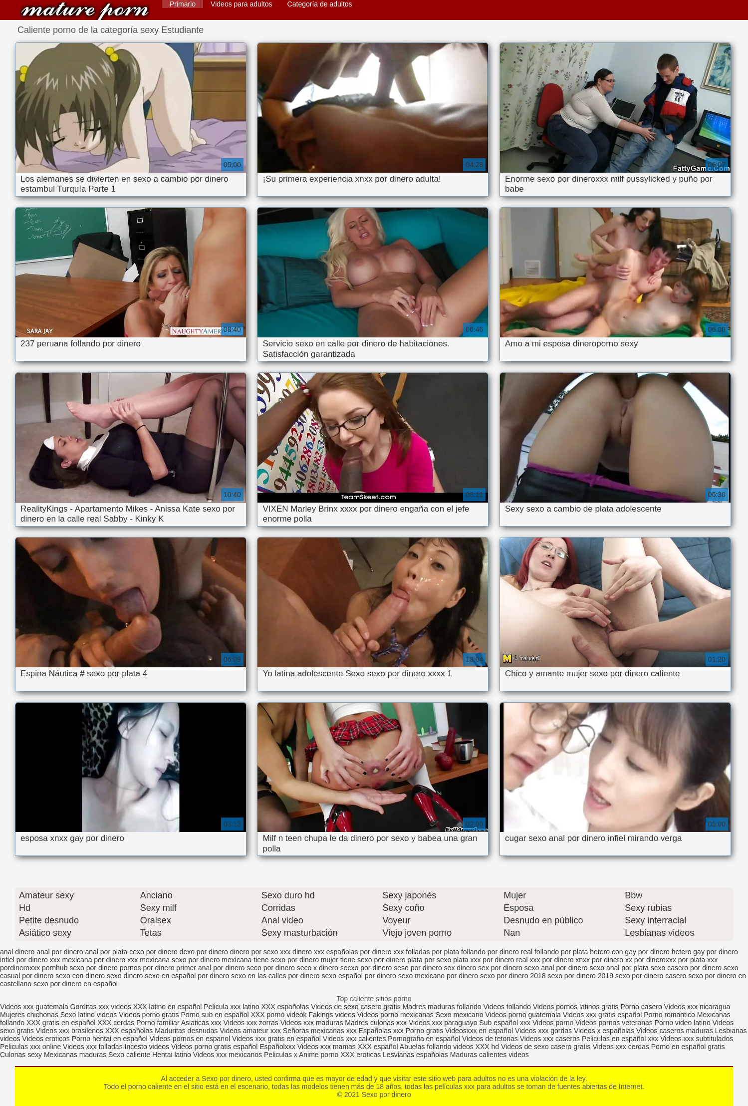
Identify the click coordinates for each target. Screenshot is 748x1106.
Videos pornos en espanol (190, 1039)
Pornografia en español (425, 1039)
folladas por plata (432, 952)
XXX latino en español (167, 1007)
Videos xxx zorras (251, 1023)
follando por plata (561, 952)
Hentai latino (171, 1055)
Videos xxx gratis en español (277, 1039)
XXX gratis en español (61, 1023)
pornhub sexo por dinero (80, 968)
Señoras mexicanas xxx (321, 1031)
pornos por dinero (147, 968)
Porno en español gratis (688, 1047)
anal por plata (106, 952)
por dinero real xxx (511, 960)
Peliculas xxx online (31, 1047)
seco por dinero (271, 968)
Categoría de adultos (319, 4)
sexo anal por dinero (556, 968)
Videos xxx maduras (312, 1023)
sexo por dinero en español (75, 984)
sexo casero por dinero (686, 968)
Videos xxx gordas (544, 1031)
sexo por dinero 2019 (580, 976)
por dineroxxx (655, 960)
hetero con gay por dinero (630, 952)
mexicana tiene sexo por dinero (270, 960)
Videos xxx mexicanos (228, 1055)
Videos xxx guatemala (34, 1007)
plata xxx (467, 960)
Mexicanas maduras (75, 1055)
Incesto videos (148, 1047)
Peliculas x (280, 1055)
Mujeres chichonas (29, 1015)
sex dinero (460, 968)
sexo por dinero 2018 (513, 976)
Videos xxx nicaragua (697, 1007)
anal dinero (17, 952)
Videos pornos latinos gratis (576, 1007)
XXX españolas (286, 1007)
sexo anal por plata (618, 968)
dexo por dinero (204, 952)
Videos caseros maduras (674, 1031)
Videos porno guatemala (523, 1015)
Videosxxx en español (479, 1031)
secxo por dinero (366, 968)
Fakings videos (332, 1015)
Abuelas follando (426, 1047)
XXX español (379, 1047)
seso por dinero (418, 968)
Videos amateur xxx (250, 1031)
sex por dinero (500, 968)
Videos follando (506, 1007)
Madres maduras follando (443, 1007)
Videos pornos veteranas (614, 1023)
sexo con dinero (80, 976)
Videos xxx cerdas (620, 1047)
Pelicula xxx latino (231, 1007)
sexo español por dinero (358, 976)
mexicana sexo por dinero (180, 960)
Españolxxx (278, 1047)
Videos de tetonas (490, 1039)
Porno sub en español (215, 1015)
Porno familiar (157, 1023)
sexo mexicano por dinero (438, 976)
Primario (183, 4)
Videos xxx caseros (550, 1039)
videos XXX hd (476, 1047)
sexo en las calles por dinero (275, 976)
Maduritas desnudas (186, 1031)
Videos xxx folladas (93, 1047)
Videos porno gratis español (215, 1047)
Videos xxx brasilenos (70, 1031)
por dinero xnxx (566, 960)
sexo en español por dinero (187, 976)
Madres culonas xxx (376, 1023)
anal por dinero (59, 952)
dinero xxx (308, 952)
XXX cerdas (116, 1023)
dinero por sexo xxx (260, 952)
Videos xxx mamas (326, 1047)
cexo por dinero (153, 952)
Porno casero (642, 1007)
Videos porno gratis (149, 1015)
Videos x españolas (605, 1031)
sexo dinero (125, 976)
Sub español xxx (505, 1023)
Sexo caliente (129, 1055)
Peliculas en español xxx (621, 1039)
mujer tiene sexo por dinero (363, 960)
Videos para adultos (241, 4)
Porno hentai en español (110, 1039)
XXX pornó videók (280, 1015)
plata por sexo (429, 960)
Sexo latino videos (88, 1015)
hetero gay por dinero (705, 952)
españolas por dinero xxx (365, 952)
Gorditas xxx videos (101, 1007)
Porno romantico (669, 1015)
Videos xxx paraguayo (444, 1023)
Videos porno (552, 1023)
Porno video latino (683, 1023)
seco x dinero (317, 968)
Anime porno (319, 1055)
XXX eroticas (360, 1055)
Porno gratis (425, 1031)
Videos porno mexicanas (395, 1015)
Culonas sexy (21, 1055)
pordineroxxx (20, 968)
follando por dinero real (496, 952)
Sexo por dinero (84, 11)
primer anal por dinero (210, 968)
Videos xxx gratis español (603, 1015)
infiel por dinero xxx (30, 960)
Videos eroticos (45, 1039)
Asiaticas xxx (201, 1023)
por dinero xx (612, 960)
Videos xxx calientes (354, 1039)
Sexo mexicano (460, 1015)
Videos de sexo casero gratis (356, 1007)
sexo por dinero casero (650, 976)
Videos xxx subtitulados (696, 1039)
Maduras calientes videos (489, 1055)
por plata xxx (698, 960)
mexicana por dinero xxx (100, 960)
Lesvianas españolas (416, 1055)
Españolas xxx (381, 1031)
